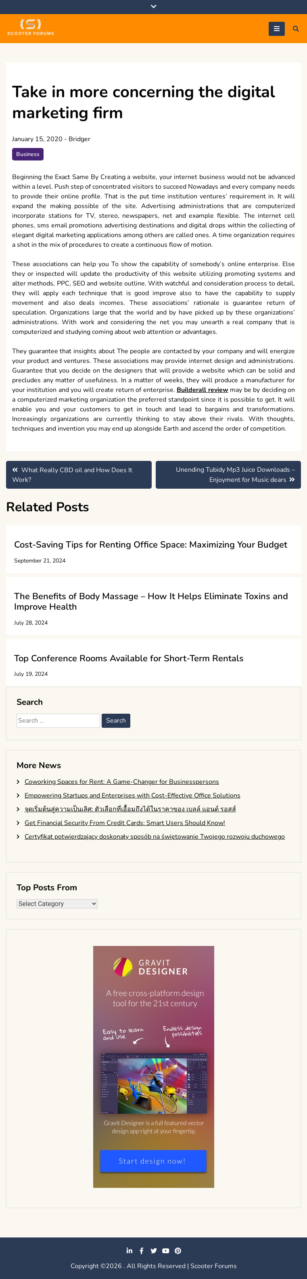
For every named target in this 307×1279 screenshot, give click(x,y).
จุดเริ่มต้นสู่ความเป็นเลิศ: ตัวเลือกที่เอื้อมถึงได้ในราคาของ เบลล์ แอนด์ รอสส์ (130, 809)
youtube (166, 1251)
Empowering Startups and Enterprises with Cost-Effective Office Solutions (132, 795)
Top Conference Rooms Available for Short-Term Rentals (129, 658)
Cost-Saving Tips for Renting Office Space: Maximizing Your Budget (150, 545)
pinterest (178, 1251)
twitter (154, 1251)
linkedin (129, 1251)
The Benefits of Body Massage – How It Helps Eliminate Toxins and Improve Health (151, 601)
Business (28, 154)
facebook (142, 1251)
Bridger (79, 139)
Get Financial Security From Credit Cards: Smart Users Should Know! (125, 823)
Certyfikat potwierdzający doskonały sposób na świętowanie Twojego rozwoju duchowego (155, 836)
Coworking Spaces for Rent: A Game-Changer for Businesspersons (122, 781)
